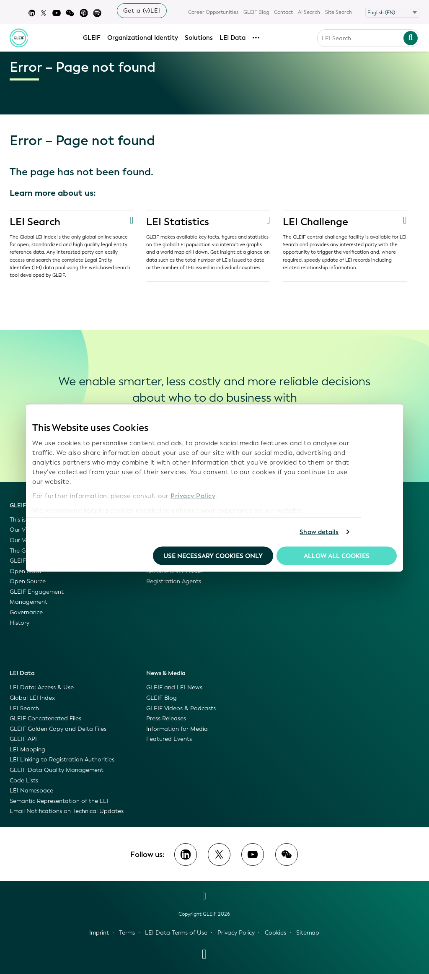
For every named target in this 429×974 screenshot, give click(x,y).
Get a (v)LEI (141, 11)
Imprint (99, 933)
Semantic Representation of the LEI (59, 801)
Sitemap (307, 933)
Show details (319, 532)
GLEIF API (23, 739)
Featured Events (169, 739)
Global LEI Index (32, 698)
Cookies (275, 933)
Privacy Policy (193, 496)
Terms (127, 933)
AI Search (309, 12)
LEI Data (233, 36)
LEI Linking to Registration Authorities (62, 760)
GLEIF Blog (256, 12)
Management (28, 602)
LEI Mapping (27, 749)
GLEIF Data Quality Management (56, 770)
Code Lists (24, 780)
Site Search (338, 12)
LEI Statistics (177, 222)
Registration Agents (173, 581)
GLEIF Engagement (37, 592)
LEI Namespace (31, 791)
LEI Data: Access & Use (42, 687)
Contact (283, 12)
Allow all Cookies (337, 555)
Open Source (28, 581)
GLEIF (92, 36)
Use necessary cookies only (213, 555)
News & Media (166, 673)
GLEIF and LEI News (174, 687)
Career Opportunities (213, 12)
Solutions (199, 36)
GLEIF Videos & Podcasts (181, 708)
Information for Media (177, 729)
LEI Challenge (315, 222)
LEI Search (35, 222)
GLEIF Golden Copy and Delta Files (58, 729)
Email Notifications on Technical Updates (67, 811)
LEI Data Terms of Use (176, 933)
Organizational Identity (142, 36)
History (19, 623)
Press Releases (166, 718)
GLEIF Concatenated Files (45, 718)
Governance (26, 612)
